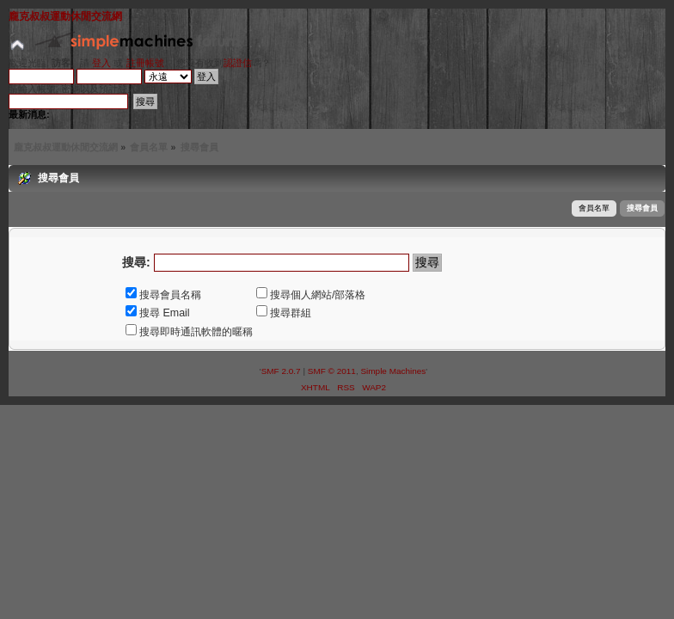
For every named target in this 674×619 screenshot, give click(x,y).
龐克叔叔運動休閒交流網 (65, 16)
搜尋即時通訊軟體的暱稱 (189, 332)
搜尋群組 (283, 313)
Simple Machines (393, 371)
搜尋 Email (158, 313)
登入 (101, 63)
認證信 (238, 63)
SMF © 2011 (332, 371)
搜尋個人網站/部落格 (310, 295)
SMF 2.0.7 (281, 371)
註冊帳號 (145, 63)
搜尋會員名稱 (163, 295)
